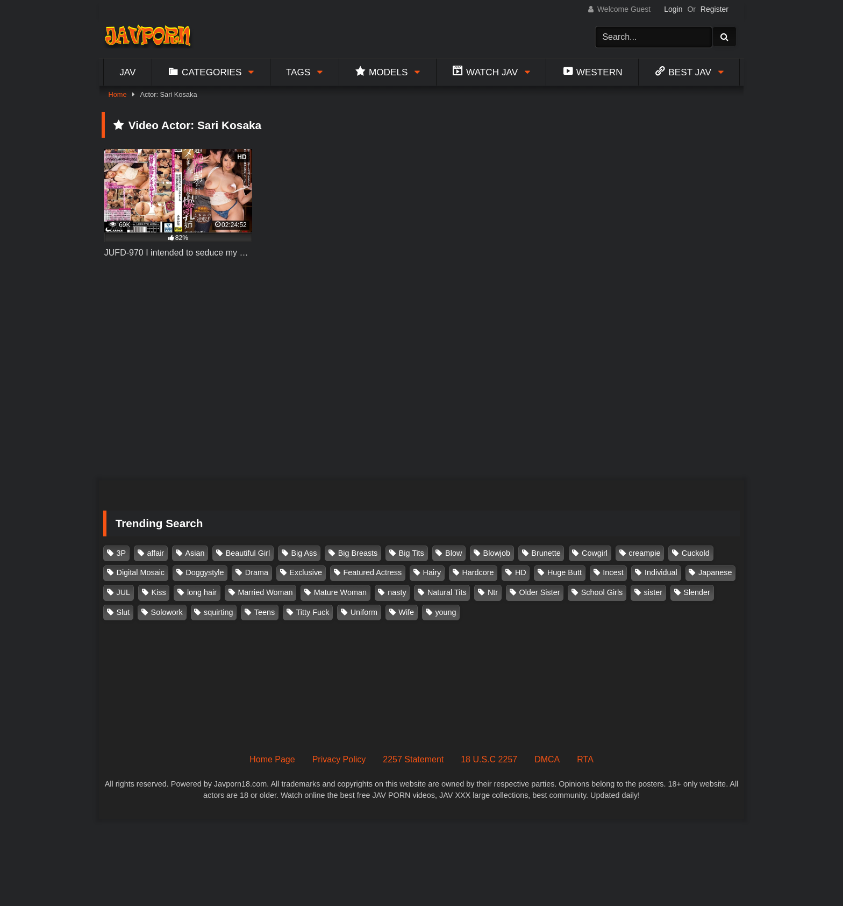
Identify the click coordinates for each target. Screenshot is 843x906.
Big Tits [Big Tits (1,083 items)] (411, 553)
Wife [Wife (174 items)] (406, 612)
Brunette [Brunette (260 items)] (545, 553)
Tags (298, 72)
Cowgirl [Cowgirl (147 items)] (595, 553)
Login (673, 9)
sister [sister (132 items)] (653, 592)
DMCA (547, 759)
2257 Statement (413, 759)
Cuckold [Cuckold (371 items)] (696, 553)
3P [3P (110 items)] (121, 553)
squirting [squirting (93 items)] (218, 612)
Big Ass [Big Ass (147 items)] (304, 553)
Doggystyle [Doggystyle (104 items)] (204, 572)
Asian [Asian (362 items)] (194, 553)
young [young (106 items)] (445, 612)
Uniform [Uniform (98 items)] (364, 612)
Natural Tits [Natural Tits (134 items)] (447, 592)
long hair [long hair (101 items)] (202, 592)
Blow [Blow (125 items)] (453, 553)
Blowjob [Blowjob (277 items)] (496, 553)
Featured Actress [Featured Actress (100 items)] (372, 572)
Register (714, 9)
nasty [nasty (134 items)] (397, 592)
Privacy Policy (339, 759)
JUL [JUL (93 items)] (124, 592)
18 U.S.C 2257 (489, 759)
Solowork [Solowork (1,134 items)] (167, 612)
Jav (127, 72)
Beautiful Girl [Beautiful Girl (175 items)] (248, 553)
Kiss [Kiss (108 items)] (158, 592)
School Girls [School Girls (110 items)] (602, 592)
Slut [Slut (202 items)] (123, 612)
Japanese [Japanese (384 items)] (715, 572)
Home (117, 94)
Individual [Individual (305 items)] (661, 572)
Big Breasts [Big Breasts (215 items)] (358, 553)
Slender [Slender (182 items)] (696, 592)
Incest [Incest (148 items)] (613, 572)
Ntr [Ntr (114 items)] (493, 592)
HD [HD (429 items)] (520, 572)
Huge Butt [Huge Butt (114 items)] (564, 572)
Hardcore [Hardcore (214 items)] (478, 572)
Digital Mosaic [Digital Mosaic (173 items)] (141, 572)
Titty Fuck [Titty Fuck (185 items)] (313, 612)
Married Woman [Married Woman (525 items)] (265, 592)
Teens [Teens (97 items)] (264, 612)
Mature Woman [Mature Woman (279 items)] (340, 592)
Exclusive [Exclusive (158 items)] (305, 572)
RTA (585, 759)
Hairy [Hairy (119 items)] (432, 572)
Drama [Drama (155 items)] (256, 572)
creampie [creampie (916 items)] (644, 553)
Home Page (272, 759)
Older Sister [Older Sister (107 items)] (539, 592)
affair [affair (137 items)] (155, 553)
